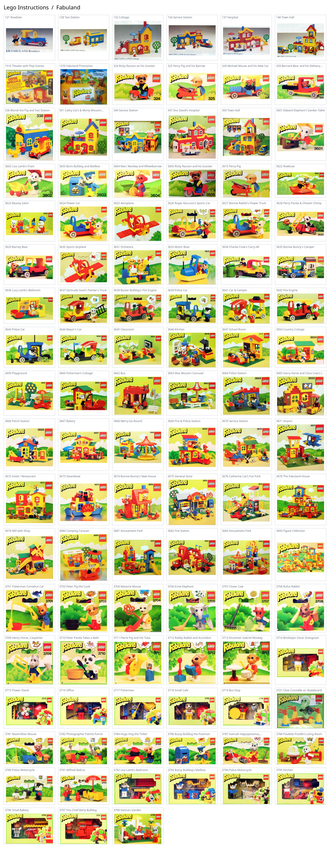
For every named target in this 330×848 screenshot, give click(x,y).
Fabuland (68, 7)
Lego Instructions (26, 7)
